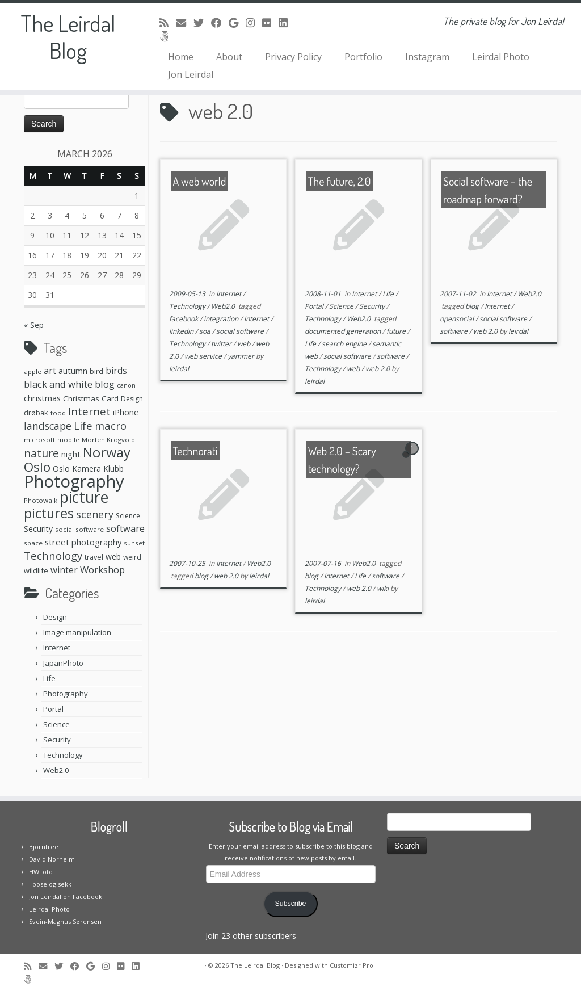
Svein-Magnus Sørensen (65, 921)
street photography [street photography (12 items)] (83, 542)
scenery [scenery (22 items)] (94, 514)
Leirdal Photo (500, 57)
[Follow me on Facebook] (220, 23)
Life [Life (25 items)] (83, 425)
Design (55, 617)
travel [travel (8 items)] (94, 557)
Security (57, 739)
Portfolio (363, 57)
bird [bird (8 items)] (96, 371)
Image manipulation (77, 632)
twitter (222, 343)
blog (473, 306)
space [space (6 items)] (33, 543)
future (396, 331)
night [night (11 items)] (71, 454)
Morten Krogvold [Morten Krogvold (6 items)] (108, 439)
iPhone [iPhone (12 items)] (126, 412)
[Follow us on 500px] (167, 36)
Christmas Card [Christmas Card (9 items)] (91, 398)
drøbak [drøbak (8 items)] (36, 413)
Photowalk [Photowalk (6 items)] (40, 500)
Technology (63, 755)
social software (241, 331)
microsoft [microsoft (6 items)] (39, 439)
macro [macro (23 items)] (111, 425)
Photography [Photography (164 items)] (74, 481)
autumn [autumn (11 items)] (72, 370)
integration (222, 319)
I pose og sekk (50, 884)
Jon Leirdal (190, 74)
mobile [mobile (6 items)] (68, 439)
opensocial (457, 319)
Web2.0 (56, 770)
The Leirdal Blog (67, 36)
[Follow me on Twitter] (202, 23)
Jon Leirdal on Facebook (65, 896)
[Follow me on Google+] (237, 23)
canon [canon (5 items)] (126, 385)
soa (205, 331)
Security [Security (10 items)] (38, 528)
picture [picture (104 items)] (84, 496)
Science (56, 724)
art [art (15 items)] (50, 370)
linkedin (182, 331)
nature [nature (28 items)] (41, 453)
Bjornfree (43, 846)
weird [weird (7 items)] (132, 557)
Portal (53, 709)
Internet (56, 648)
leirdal (179, 368)
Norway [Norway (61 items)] (106, 452)
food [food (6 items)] (58, 413)
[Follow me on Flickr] (270, 23)
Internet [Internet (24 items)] (89, 411)
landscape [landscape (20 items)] (47, 425)
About (229, 57)
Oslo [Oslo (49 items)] (37, 467)
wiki (383, 588)
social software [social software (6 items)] (79, 529)
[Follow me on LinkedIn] (287, 23)
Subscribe (290, 904)
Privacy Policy (293, 57)
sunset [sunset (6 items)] (134, 543)
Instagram (427, 57)
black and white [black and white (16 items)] (58, 383)
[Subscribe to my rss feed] (167, 23)
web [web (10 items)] (113, 556)
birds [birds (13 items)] (116, 370)
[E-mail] (184, 23)
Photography (65, 693)
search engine (345, 343)
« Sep (34, 325)
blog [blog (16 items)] (105, 383)
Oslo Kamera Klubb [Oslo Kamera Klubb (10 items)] (88, 468)
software (391, 356)
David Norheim (52, 859)
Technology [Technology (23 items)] (53, 555)
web (244, 343)
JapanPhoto (63, 663)
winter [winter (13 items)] (64, 570)
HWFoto (41, 871)
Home (180, 57)
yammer (242, 356)
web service (204, 356)
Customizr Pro (351, 965)
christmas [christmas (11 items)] (42, 398)
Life (49, 678)
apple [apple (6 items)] (32, 371)
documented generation (343, 331)
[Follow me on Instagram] (254, 23)
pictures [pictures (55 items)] (49, 513)
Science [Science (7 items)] (128, 515)
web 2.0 (378, 368)
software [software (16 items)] (125, 528)
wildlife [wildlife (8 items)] (36, 570)
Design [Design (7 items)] (132, 399)
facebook (184, 319)
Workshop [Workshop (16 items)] (102, 569)
